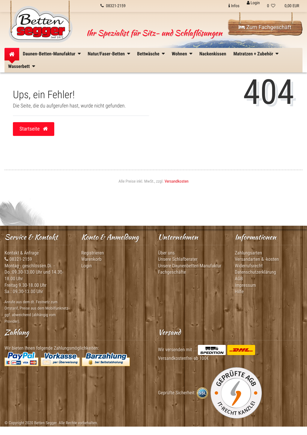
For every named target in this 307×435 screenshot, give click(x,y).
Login (86, 266)
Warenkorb (91, 259)
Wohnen (179, 54)
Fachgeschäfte (172, 272)
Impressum (245, 285)
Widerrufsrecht (249, 266)
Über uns (166, 253)
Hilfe (239, 291)
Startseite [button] (33, 129)
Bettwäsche (148, 54)
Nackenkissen (212, 54)
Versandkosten (177, 181)
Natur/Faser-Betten (106, 54)
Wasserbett (19, 66)
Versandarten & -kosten (257, 259)
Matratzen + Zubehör (253, 54)
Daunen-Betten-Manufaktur (49, 54)
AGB (239, 278)
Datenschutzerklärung (255, 272)
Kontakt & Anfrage (21, 253)
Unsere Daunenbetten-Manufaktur (189, 266)
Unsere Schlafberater (178, 259)
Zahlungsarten (248, 253)
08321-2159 (18, 259)
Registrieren (92, 253)
